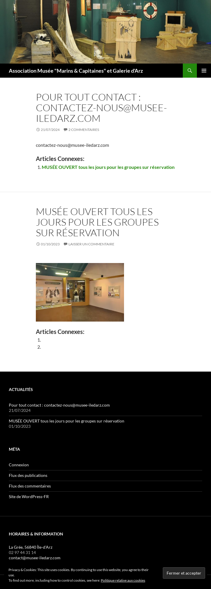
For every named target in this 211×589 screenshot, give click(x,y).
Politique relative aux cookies (123, 580)
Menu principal (204, 71)
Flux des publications (28, 475)
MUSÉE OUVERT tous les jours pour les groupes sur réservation (108, 167)
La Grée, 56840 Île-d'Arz (30, 547)
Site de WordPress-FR (29, 496)
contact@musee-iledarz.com (35, 557)
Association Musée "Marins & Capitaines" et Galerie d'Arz (76, 70)
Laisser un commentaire (91, 244)
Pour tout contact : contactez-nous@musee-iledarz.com (101, 107)
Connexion (19, 464)
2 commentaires (83, 129)
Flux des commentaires (30, 485)
